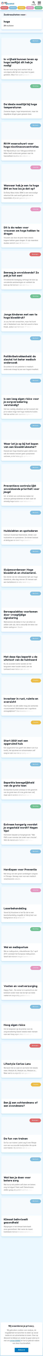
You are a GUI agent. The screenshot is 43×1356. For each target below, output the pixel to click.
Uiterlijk (30, 7)
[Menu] (39, 3)
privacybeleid (15, 1340)
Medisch (13, 7)
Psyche (21, 7)
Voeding (38, 7)
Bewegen (4, 7)
